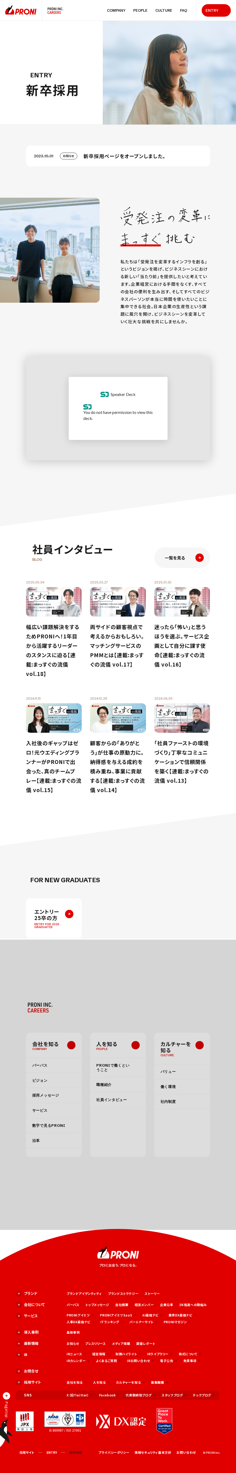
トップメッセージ (97, 1304)
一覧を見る (184, 558)
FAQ (183, 10)
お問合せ (27, 1371)
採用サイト (28, 1382)
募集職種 (159, 1382)
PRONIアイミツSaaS (118, 1315)
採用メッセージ (45, 1095)
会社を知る (45, 1043)
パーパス (40, 1065)
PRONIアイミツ (80, 1315)
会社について (30, 1305)
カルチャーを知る (176, 1047)
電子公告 (168, 1360)
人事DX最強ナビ (80, 1322)
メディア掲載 (121, 1343)
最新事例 (73, 1332)
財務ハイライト (128, 1354)
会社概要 (121, 1304)
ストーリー (152, 1293)
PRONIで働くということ (112, 1067)
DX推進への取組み (193, 1304)
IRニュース (76, 1354)
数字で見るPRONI (48, 1125)
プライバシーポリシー (113, 1452)
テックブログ (204, 1395)
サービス (40, 1110)
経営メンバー (144, 1304)
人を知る (106, 1043)
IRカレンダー (78, 1360)
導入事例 (27, 1332)
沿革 (36, 1140)
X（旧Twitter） (80, 1395)
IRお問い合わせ (140, 1360)
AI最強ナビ (152, 1315)
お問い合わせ (186, 1452)
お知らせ (73, 1343)
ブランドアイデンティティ (84, 1293)
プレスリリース (95, 1343)
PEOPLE (140, 10)
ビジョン (40, 1080)
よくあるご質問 (108, 1360)
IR (21, 1355)
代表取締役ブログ (140, 1395)
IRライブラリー (160, 1354)
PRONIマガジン (177, 1322)
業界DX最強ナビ (182, 1315)
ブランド (26, 1293)
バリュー (168, 1071)
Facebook (109, 1395)
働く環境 (168, 1086)
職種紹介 (104, 1084)
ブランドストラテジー (123, 1293)
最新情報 (27, 1343)
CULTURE (163, 10)
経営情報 (100, 1354)
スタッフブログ (174, 1395)
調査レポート (145, 1343)
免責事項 (191, 1360)
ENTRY (212, 10)
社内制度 (168, 1101)
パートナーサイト (143, 1322)
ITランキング (111, 1322)
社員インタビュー (111, 1099)
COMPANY (116, 10)
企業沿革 (166, 1304)
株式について (190, 1354)
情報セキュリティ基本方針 (153, 1452)
